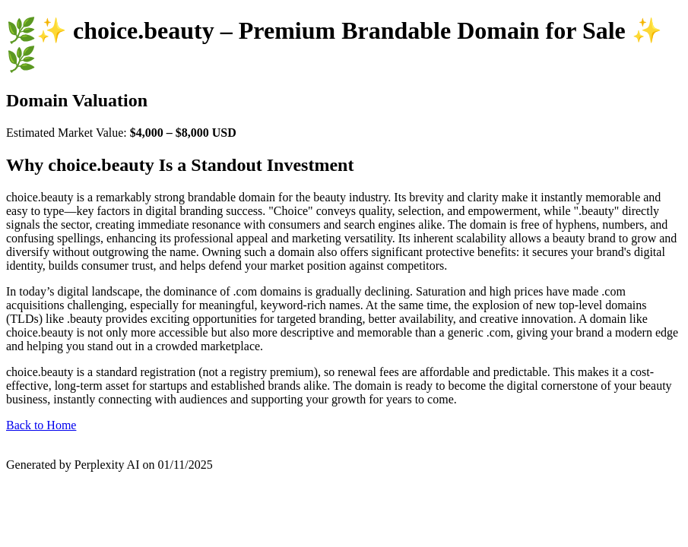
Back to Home (41, 425)
